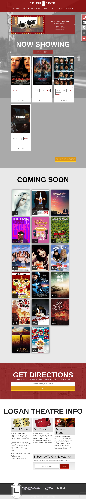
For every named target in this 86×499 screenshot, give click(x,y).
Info (70, 8)
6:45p (20, 139)
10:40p (58, 94)
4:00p (15, 139)
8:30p (69, 90)
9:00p (26, 139)
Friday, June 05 (43, 52)
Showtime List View (65, 159)
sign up (64, 466)
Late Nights (61, 8)
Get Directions (43, 388)
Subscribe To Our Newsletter (52, 456)
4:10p (58, 90)
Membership (36, 8)
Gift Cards (40, 429)
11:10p (15, 90)
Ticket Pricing (21, 429)
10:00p (48, 90)
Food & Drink (48, 8)
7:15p (42, 90)
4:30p (36, 90)
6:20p (63, 90)
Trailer (21, 100)
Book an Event (60, 431)
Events (25, 8)
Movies (16, 8)
